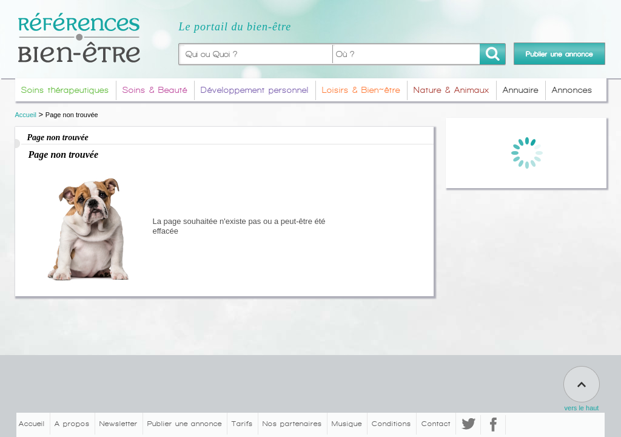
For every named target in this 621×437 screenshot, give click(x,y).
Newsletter (118, 423)
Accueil (25, 114)
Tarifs (242, 423)
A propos (72, 423)
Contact (436, 423)
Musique (347, 423)
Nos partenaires (292, 423)
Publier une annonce (184, 423)
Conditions (391, 423)
